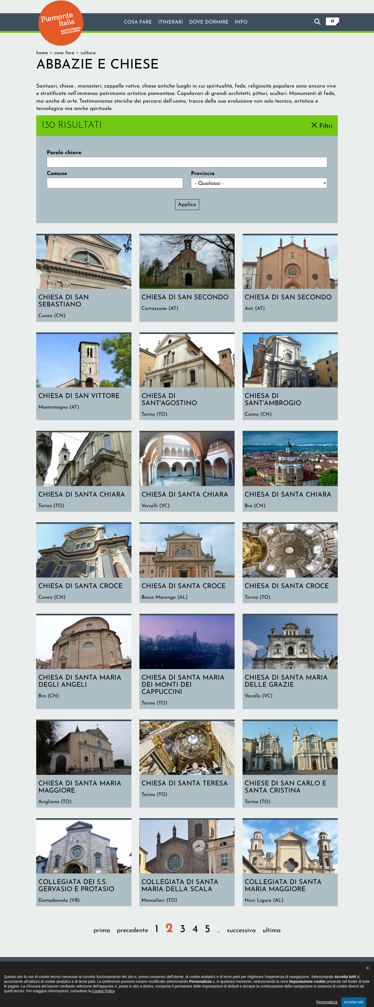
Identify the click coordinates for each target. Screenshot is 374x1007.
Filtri (325, 126)
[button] (11, 997)
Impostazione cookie (251, 974)
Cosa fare (135, 22)
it (332, 21)
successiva (241, 934)
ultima (272, 934)
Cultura (88, 53)
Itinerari (169, 22)
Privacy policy (209, 974)
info (245, 22)
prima (101, 934)
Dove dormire (210, 22)
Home (42, 53)
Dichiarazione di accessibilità (158, 974)
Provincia (203, 173)
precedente (132, 934)
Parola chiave (64, 152)
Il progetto (110, 974)
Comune (57, 173)
